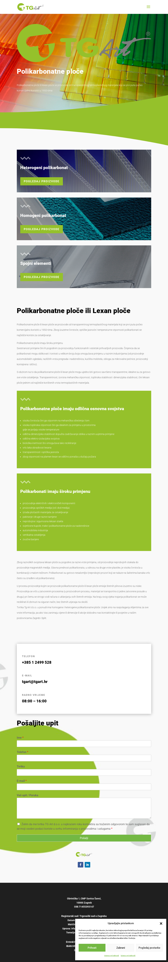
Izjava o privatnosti (111, 955)
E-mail (22, 781)
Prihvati (92, 947)
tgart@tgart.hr (34, 681)
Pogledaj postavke (149, 947)
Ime (20, 737)
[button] (161, 923)
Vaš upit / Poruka (27, 795)
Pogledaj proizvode (41, 181)
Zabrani (120, 947)
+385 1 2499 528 (36, 662)
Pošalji (84, 838)
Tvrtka (21, 766)
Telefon (22, 752)
